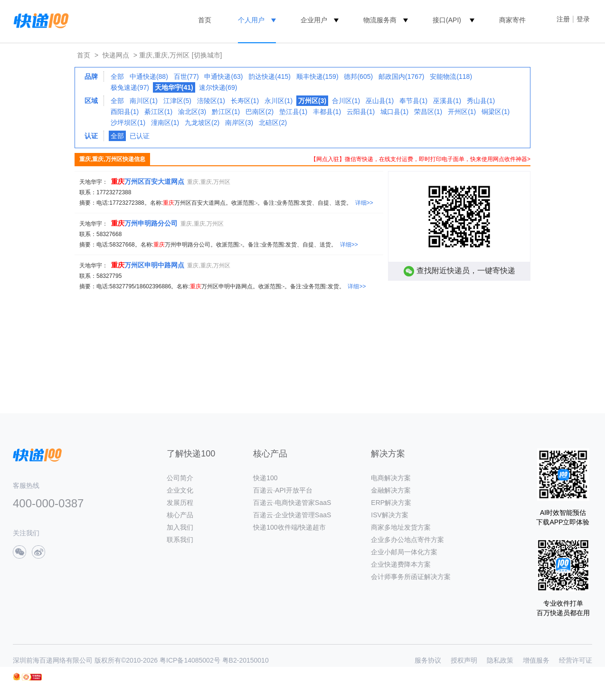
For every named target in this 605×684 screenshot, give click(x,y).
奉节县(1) (413, 100)
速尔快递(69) (218, 87)
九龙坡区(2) (202, 122)
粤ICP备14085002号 (190, 660)
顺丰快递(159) (317, 76)
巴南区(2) (260, 111)
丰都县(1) (327, 111)
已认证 (140, 136)
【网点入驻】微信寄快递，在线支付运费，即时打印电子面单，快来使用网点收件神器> (420, 159)
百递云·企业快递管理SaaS (292, 515)
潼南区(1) (165, 122)
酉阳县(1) (125, 111)
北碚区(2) (273, 122)
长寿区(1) (245, 100)
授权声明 (464, 660)
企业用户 (314, 20)
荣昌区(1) (428, 111)
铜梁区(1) (496, 111)
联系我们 (180, 539)
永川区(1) (279, 100)
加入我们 (180, 527)
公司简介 (180, 478)
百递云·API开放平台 (282, 490)
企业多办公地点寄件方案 (407, 539)
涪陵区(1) (211, 100)
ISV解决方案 (389, 515)
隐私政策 (500, 660)
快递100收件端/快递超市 (289, 527)
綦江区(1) (158, 111)
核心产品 (180, 515)
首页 (204, 20)
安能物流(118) (451, 76)
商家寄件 (512, 20)
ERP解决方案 (391, 502)
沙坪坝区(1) (128, 122)
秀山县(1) (481, 100)
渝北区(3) (192, 111)
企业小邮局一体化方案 (404, 552)
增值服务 (536, 660)
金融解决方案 (391, 490)
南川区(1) (144, 100)
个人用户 (251, 20)
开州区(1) (462, 111)
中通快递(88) (149, 76)
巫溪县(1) (447, 100)
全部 (117, 76)
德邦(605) (358, 76)
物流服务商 (380, 20)
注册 (563, 19)
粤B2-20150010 (245, 660)
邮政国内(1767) (401, 76)
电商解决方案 (391, 478)
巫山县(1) (380, 100)
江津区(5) (177, 100)
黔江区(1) (226, 111)
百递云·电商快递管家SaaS (292, 502)
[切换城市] (207, 55)
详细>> (364, 203)
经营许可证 (575, 660)
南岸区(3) (239, 122)
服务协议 (428, 660)
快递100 (265, 478)
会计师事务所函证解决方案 (411, 576)
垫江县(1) (293, 111)
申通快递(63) (223, 76)
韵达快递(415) (269, 76)
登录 (583, 19)
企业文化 (180, 490)
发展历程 (180, 502)
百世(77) (186, 76)
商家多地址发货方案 (401, 527)
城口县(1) (394, 111)
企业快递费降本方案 (401, 564)
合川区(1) (346, 100)
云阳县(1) (361, 111)
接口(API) (447, 20)
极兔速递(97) (130, 87)
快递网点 (116, 55)
